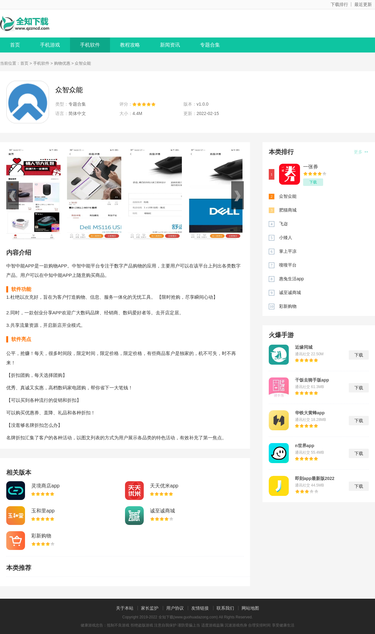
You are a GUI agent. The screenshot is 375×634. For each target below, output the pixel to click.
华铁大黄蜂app (310, 412)
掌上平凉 (288, 251)
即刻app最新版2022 (314, 478)
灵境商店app (45, 485)
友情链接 (200, 608)
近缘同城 (303, 347)
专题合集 (210, 44)
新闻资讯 (170, 44)
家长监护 (149, 608)
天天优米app (164, 485)
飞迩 (283, 223)
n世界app (304, 445)
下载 (313, 182)
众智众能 (288, 196)
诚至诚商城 (162, 510)
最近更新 (363, 4)
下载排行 (339, 4)
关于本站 (124, 608)
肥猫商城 (288, 209)
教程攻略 (130, 44)
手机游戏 (50, 44)
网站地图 (250, 608)
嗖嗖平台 (288, 264)
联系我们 (225, 608)
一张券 (310, 166)
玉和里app (43, 510)
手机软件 (90, 44)
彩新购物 (41, 535)
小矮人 (285, 237)
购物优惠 (62, 63)
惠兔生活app (291, 278)
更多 (361, 151)
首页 (15, 44)
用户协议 (175, 608)
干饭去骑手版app (312, 379)
